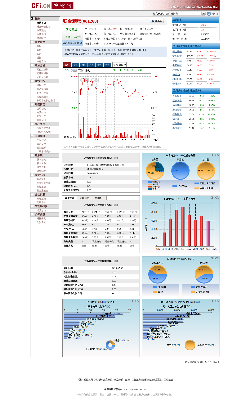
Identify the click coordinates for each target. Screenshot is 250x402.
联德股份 (177, 70)
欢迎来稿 (118, 379)
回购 (39, 53)
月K (91, 64)
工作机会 (168, 379)
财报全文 (41, 218)
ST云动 (176, 74)
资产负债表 (42, 89)
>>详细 (114, 158)
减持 (39, 50)
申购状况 (41, 38)
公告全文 (41, 222)
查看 (84, 245)
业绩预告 (41, 30)
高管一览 (41, 116)
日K (76, 64)
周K (84, 64)
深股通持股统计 (45, 132)
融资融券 (41, 147)
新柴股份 (177, 123)
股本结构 (41, 159)
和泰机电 (177, 79)
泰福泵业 (177, 128)
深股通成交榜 (44, 128)
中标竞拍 (41, 61)
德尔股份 (177, 114)
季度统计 (99, 198)
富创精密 (177, 56)
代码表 (215, 13)
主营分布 (41, 112)
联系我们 (157, 379)
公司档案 (41, 108)
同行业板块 (42, 69)
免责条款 (107, 379)
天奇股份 (177, 96)
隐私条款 (147, 379)
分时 (67, 64)
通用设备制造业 (84, 50)
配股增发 (41, 202)
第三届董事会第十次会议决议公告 (109, 53)
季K (99, 64)
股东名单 (41, 163)
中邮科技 (177, 65)
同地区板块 (42, 73)
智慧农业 (177, 60)
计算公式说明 (135, 38)
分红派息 (41, 198)
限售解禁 (41, 171)
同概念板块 (42, 77)
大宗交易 (41, 143)
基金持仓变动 (44, 183)
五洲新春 (177, 100)
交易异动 (41, 140)
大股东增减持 (44, 151)
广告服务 (136, 379)
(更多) (130, 53)
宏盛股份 (177, 109)
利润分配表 (42, 93)
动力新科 (177, 105)
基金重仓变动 (44, 190)
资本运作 (41, 120)
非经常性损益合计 (46, 100)
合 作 (127, 379)
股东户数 (41, 167)
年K (107, 64)
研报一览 (41, 85)
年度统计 (69, 198)
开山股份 (177, 51)
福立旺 (175, 119)
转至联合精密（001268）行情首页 (202, 362)
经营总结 (41, 210)
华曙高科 (177, 83)
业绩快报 (41, 34)
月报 (39, 46)
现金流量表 (42, 96)
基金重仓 (41, 186)
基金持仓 (41, 179)
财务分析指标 (44, 26)
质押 (39, 57)
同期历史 (84, 198)
